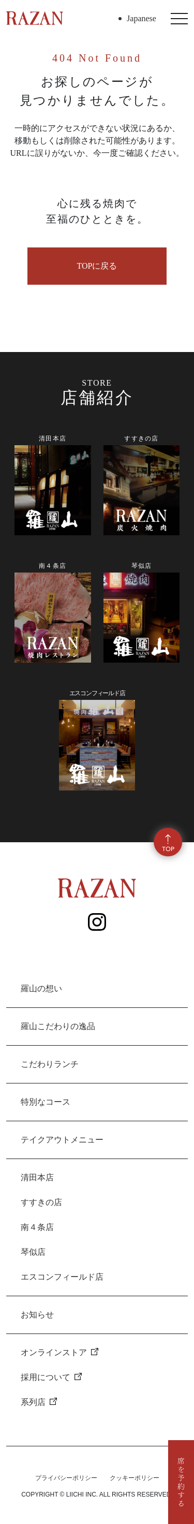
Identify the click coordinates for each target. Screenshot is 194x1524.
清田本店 (37, 1177)
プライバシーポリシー (66, 1478)
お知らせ (37, 1314)
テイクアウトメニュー (62, 1139)
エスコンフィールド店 (62, 1276)
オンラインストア (59, 1352)
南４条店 (37, 1227)
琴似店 (33, 1252)
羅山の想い (41, 988)
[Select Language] (149, 18)
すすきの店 (41, 1202)
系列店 (39, 1402)
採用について (51, 1377)
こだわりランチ (50, 1064)
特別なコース (45, 1101)
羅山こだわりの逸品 (58, 1026)
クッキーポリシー (134, 1478)
